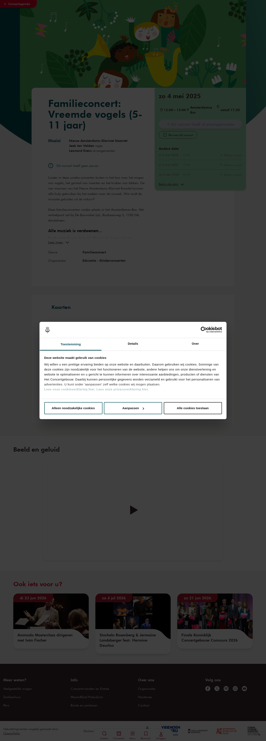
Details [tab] (133, 343)
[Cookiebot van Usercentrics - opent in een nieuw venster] (204, 330)
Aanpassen (133, 408)
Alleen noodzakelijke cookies (73, 408)
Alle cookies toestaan (193, 408)
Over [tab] (195, 343)
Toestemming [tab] (70, 344)
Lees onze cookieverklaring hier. (70, 389)
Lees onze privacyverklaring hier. (122, 389)
